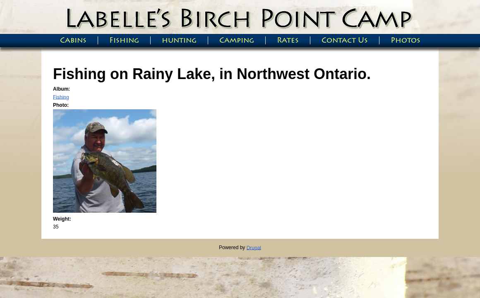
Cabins (73, 40)
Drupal (254, 247)
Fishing (124, 40)
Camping (236, 40)
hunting (179, 40)
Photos (405, 40)
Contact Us (345, 40)
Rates (288, 40)
